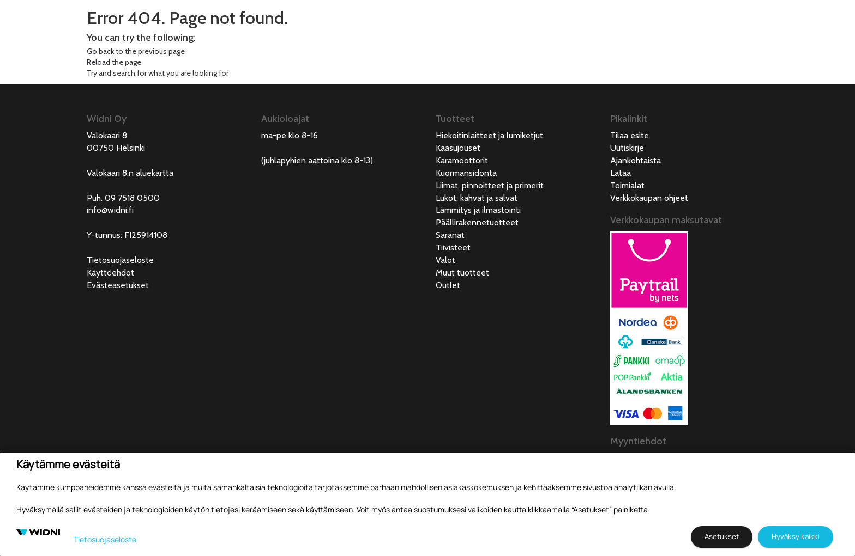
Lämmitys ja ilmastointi (478, 210)
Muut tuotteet (462, 272)
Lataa (620, 173)
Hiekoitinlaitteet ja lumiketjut (489, 135)
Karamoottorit (462, 160)
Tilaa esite (629, 135)
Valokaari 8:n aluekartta (130, 173)
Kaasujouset (458, 148)
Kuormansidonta (466, 173)
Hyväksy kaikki (796, 536)
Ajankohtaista (635, 160)
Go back (100, 51)
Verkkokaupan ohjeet (649, 198)
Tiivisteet (453, 247)
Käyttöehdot (110, 272)
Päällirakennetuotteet (477, 222)
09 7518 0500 (132, 198)
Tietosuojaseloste (120, 260)
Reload (98, 62)
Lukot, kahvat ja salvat (476, 198)
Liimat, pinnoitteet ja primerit (490, 185)
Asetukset (722, 536)
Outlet (448, 285)
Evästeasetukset (118, 285)
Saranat (450, 235)
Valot (445, 260)
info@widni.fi (110, 210)
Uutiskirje (627, 148)
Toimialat (627, 185)
